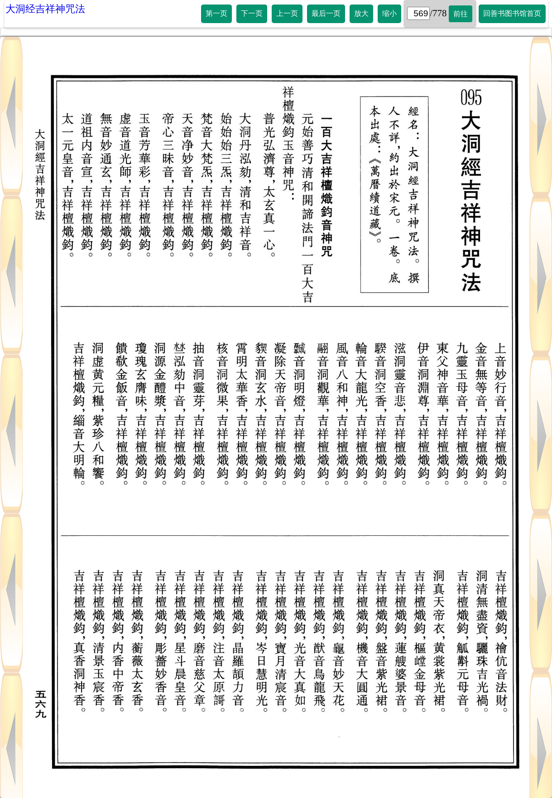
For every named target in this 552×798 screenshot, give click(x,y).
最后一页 (326, 13)
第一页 (216, 13)
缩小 (389, 13)
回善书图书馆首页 (512, 13)
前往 (460, 14)
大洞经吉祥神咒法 (45, 8)
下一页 (252, 13)
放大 (361, 13)
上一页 (287, 13)
